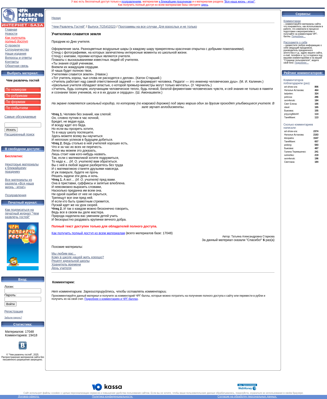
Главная (11, 29)
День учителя (62, 268)
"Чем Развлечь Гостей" (68, 26)
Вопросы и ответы (18, 57)
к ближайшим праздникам (175, 1)
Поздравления (15, 195)
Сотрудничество (17, 49)
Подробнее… (299, 36)
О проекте (12, 45)
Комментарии (292, 21)
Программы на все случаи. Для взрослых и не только (157, 26)
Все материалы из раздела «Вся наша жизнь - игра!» (19, 183)
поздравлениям (131, 1)
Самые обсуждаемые (20, 116)
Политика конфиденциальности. (112, 396)
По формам (15, 102)
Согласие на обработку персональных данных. (247, 396)
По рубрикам (16, 96)
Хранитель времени (66, 264)
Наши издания (15, 53)
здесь (204, 4)
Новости (11, 33)
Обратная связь (16, 66)
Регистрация (14, 311)
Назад (56, 18)
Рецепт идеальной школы (71, 261)
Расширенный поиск (20, 134)
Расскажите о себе (295, 42)
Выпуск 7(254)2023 (102, 26)
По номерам (16, 89)
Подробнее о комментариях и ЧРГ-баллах (111, 298)
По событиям (17, 108)
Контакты (12, 62)
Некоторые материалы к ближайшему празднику (22, 168)
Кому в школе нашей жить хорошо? (78, 257)
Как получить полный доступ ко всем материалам (88, 233)
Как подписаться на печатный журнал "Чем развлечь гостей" (22, 239)
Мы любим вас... (64, 253)
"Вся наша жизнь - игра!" (239, 1)
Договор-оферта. (28, 396)
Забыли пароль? (13, 317)
